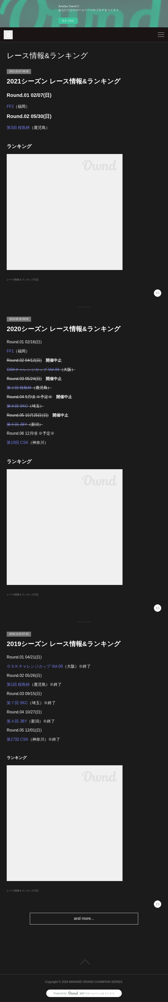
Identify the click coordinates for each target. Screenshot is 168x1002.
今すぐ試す (68, 20)
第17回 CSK (17, 739)
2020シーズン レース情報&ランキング (64, 329)
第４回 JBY (17, 721)
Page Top (84, 962)
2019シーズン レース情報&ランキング (64, 644)
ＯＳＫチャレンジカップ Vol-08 (35, 666)
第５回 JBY (17, 424)
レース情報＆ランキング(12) (23, 279)
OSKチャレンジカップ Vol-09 (33, 369)
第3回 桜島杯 (18, 127)
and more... (84, 918)
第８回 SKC (17, 406)
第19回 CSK (17, 442)
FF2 (10, 106)
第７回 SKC (17, 703)
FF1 (10, 351)
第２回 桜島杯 (19, 387)
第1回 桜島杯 (18, 684)
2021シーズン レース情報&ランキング (64, 81)
